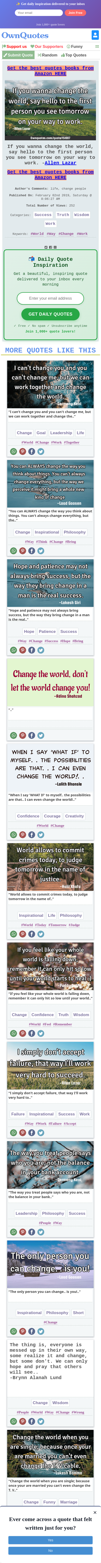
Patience (47, 654)
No (50, 1551)
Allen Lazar (60, 170)
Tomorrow (58, 948)
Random (49, 55)
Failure (18, 1137)
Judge (75, 948)
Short (78, 1335)
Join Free (76, 13)
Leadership (61, 456)
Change (67, 250)
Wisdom (81, 229)
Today (41, 948)
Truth (63, 229)
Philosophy (75, 555)
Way (52, 250)
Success (43, 229)
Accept (70, 1146)
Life (80, 456)
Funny (77, 47)
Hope (29, 654)
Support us (16, 47)
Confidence (28, 839)
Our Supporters (49, 47)
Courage (52, 839)
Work (50, 239)
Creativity (74, 839)
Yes (50, 1540)
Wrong (78, 1435)
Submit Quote (20, 55)
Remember (63, 1047)
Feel (48, 1047)
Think (42, 564)
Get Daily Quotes (50, 334)
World (38, 250)
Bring (71, 564)
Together (72, 465)
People (46, 1246)
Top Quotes (76, 55)
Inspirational (47, 555)
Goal (41, 456)
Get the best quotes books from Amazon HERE (50, 72)
